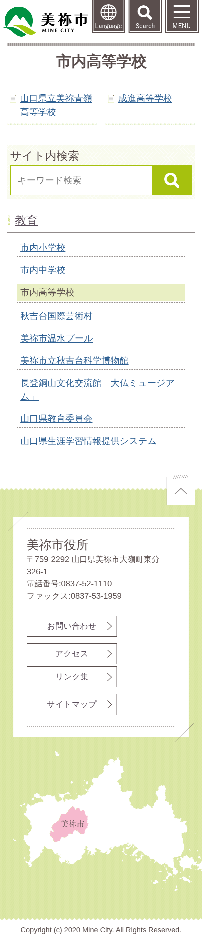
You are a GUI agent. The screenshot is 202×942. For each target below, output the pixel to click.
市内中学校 (42, 270)
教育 (26, 220)
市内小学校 (42, 247)
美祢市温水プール (56, 338)
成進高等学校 (145, 98)
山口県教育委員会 (56, 418)
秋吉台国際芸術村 (56, 316)
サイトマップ (72, 704)
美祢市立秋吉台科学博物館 (74, 360)
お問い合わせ (71, 625)
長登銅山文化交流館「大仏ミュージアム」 (97, 390)
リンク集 (71, 676)
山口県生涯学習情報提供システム (88, 441)
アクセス (71, 653)
